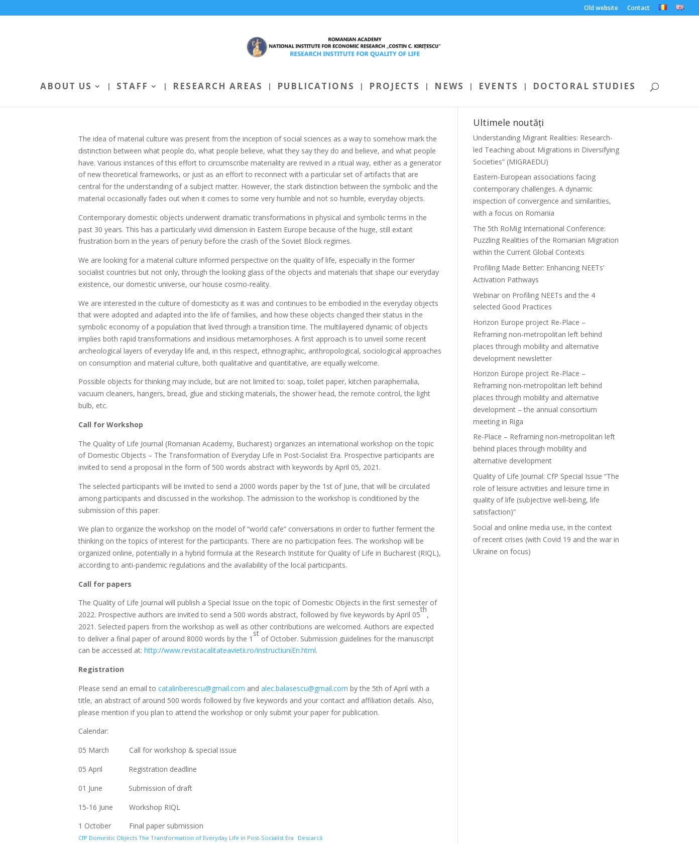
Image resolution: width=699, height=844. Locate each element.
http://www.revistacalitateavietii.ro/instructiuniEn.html (230, 650)
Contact (638, 8)
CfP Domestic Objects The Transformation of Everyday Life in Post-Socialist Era (186, 837)
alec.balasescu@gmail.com (304, 688)
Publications (316, 87)
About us (66, 87)
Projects (394, 87)
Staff (132, 87)
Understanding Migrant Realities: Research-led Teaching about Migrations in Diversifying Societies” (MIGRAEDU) (546, 149)
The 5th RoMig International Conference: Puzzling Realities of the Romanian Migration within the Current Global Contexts (546, 240)
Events (498, 87)
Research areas (218, 87)
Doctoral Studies (584, 87)
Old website (601, 8)
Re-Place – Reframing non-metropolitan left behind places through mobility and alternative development (544, 448)
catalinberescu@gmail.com (201, 688)
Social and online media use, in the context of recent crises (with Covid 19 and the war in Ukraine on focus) (546, 539)
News (449, 87)
